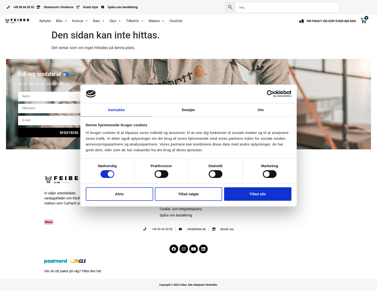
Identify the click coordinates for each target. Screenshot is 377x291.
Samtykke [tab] (116, 110)
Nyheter (45, 21)
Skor (115, 21)
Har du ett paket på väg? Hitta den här (72, 271)
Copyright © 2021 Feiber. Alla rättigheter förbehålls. (188, 285)
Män (62, 21)
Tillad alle (257, 194)
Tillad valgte (188, 194)
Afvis (119, 194)
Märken (157, 21)
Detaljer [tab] (188, 110)
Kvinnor (80, 21)
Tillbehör (135, 21)
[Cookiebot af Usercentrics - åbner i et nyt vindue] (270, 93)
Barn (99, 21)
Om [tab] (261, 110)
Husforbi (176, 21)
